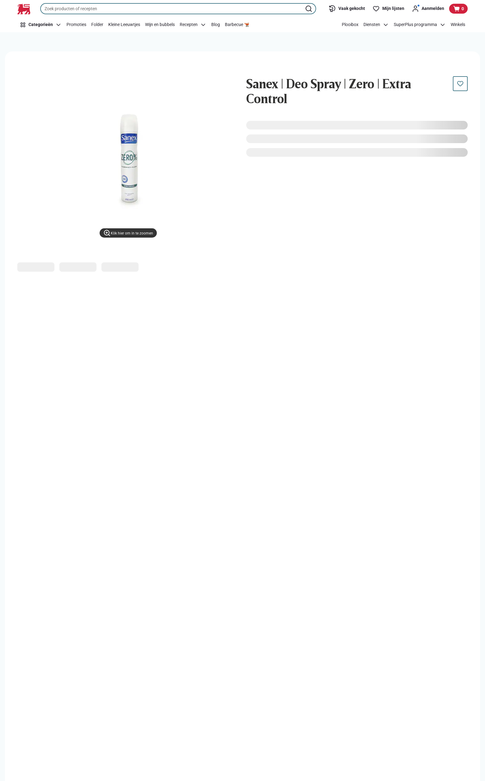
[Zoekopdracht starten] (309, 9)
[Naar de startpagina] (23, 8)
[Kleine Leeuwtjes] (124, 24)
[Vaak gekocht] (346, 8)
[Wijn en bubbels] (160, 24)
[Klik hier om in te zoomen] (128, 233)
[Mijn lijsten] (388, 8)
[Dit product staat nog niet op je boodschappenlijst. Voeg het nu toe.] (460, 83)
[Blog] (215, 24)
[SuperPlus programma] (419, 24)
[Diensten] (376, 24)
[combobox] (178, 9)
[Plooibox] (350, 25)
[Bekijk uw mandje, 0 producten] (458, 9)
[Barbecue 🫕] (237, 24)
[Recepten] (193, 24)
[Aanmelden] (428, 8)
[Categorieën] (40, 24)
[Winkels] (458, 25)
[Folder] (97, 24)
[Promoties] (76, 24)
